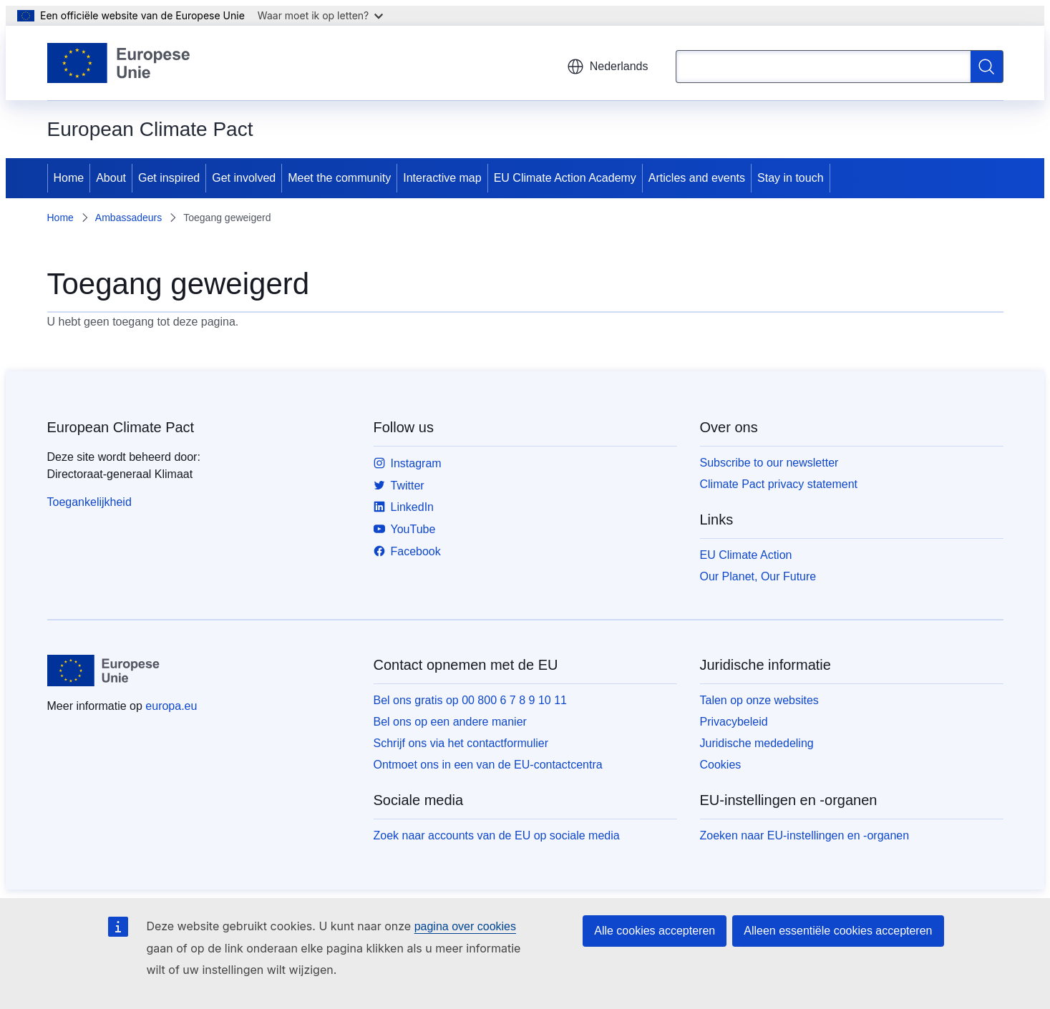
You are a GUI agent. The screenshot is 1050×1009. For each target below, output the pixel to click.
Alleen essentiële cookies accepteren (838, 931)
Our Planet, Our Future (758, 576)
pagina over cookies (465, 926)
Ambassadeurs (128, 217)
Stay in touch (790, 178)
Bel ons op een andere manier (450, 722)
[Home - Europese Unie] (119, 63)
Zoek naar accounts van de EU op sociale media (497, 835)
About (111, 178)
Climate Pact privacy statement (779, 484)
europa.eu (171, 706)
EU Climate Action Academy (565, 178)
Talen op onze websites (759, 700)
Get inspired (169, 178)
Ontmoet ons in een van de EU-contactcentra (488, 765)
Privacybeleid (734, 722)
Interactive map (442, 178)
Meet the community (339, 178)
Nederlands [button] (607, 66)
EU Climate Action (746, 555)
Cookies (721, 765)
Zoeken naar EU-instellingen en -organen (805, 835)
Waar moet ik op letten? (320, 15)
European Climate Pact (121, 427)
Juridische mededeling (757, 743)
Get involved (244, 178)
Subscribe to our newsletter (769, 463)
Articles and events (696, 178)
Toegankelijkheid (89, 502)
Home (69, 178)
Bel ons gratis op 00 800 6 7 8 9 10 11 (470, 700)
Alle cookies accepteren (654, 931)
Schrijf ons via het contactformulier (461, 743)
